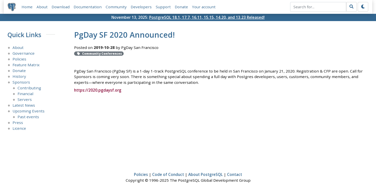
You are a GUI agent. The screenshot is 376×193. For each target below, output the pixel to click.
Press (18, 122)
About (42, 6)
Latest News (24, 105)
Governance (24, 53)
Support (163, 6)
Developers (141, 6)
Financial (25, 93)
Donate (181, 6)
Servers (25, 99)
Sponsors (21, 82)
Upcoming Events (29, 110)
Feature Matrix (26, 64)
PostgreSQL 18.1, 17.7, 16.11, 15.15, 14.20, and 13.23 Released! (207, 17)
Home (27, 6)
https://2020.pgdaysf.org (97, 90)
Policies (19, 58)
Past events (28, 116)
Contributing (29, 87)
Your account (204, 6)
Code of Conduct (168, 174)
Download (61, 6)
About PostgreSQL (205, 174)
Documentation (88, 6)
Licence (19, 128)
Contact (234, 174)
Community (116, 6)
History (19, 76)
